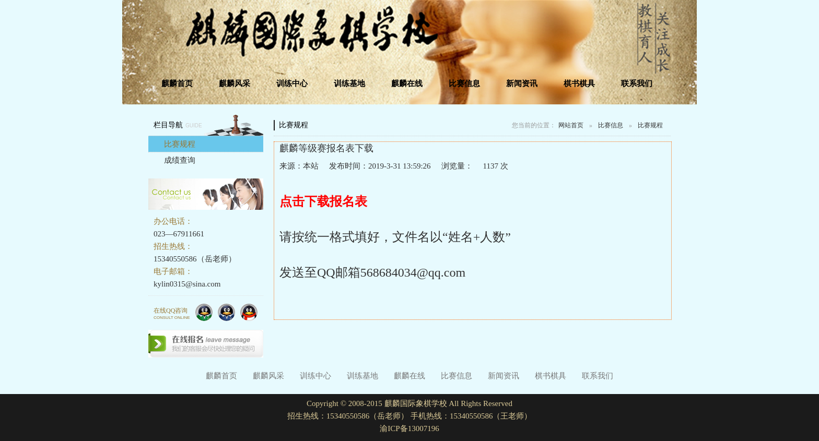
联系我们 (636, 83)
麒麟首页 (177, 83)
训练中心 (292, 83)
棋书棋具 (579, 83)
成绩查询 (179, 160)
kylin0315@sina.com (187, 284)
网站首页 (570, 125)
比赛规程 (179, 144)
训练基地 (349, 83)
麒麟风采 (234, 83)
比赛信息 (464, 83)
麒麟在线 (407, 83)
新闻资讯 (521, 83)
